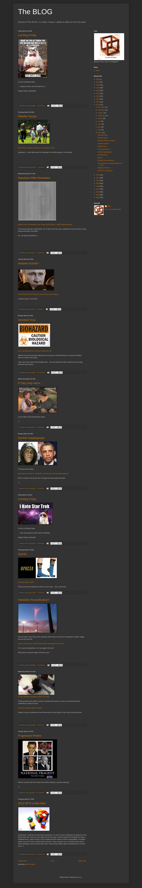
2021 (98, 82)
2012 (98, 175)
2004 (98, 197)
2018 (98, 90)
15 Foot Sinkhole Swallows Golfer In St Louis (34, 697)
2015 (98, 99)
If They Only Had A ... (30, 383)
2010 (98, 180)
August (100, 118)
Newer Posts (23, 861)
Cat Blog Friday (27, 35)
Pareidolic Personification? (33, 599)
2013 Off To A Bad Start (32, 803)
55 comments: (41, 372)
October (100, 113)
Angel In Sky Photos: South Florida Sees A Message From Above (41, 643)
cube (109, 206)
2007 (98, 189)
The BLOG (35, 12)
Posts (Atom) (31, 864)
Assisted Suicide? (28, 263)
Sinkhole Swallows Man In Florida (30, 708)
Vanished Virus (27, 319)
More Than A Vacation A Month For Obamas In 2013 (36, 148)
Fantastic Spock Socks (26, 582)
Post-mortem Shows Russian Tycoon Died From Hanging (38, 294)
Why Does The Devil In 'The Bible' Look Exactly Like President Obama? (43, 473)
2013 (98, 105)
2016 (98, 96)
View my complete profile (113, 209)
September (101, 116)
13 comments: (40, 252)
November (101, 110)
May (99, 127)
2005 (98, 195)
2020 (98, 85)
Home (53, 861)
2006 (98, 192)
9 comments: (41, 543)
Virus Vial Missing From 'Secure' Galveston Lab (34, 351)
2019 (98, 88)
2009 (98, 183)
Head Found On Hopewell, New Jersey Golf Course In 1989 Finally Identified (45, 224)
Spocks (22, 553)
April (99, 130)
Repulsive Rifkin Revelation (34, 177)
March (100, 132)
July (99, 121)
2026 (98, 79)
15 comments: (41, 105)
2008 (98, 186)
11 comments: (40, 854)
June (99, 124)
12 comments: (41, 665)
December (101, 107)
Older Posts (82, 861)
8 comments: (40, 309)
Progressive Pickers (29, 735)
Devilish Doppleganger (31, 437)
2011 (98, 178)
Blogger (79, 877)
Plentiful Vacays (27, 116)
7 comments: (41, 167)
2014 (98, 102)
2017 (98, 93)
